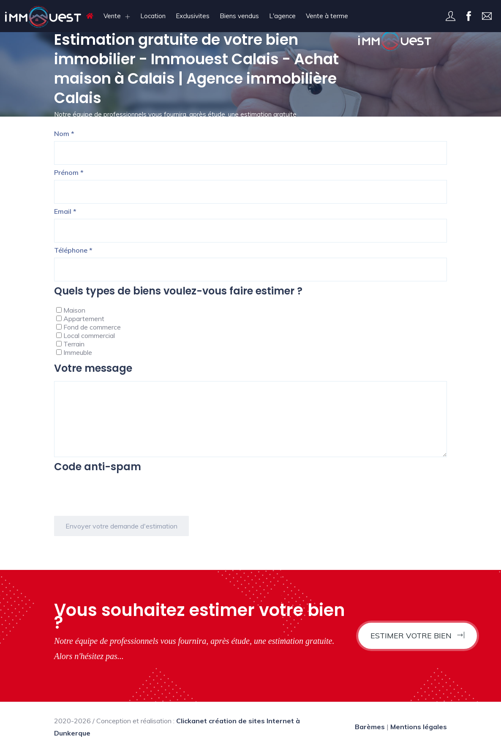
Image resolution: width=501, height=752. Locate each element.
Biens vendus (239, 16)
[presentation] (118, 496)
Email (65, 211)
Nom (64, 133)
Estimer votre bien (417, 635)
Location (153, 16)
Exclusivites (193, 16)
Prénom (69, 172)
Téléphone (73, 250)
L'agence (282, 16)
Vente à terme (327, 16)
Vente (112, 16)
